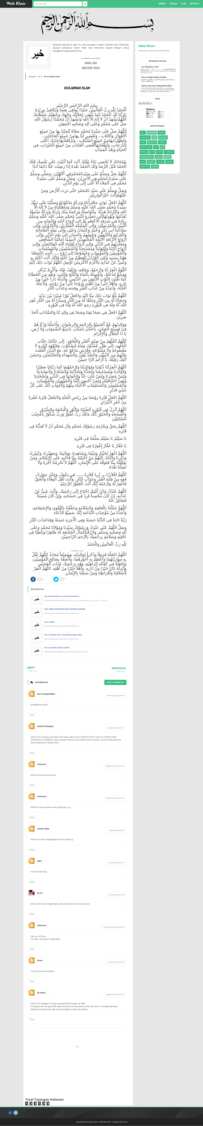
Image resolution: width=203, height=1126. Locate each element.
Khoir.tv (96, 68)
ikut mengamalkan (46, 693)
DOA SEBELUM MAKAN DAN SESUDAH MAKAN (64, 609)
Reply (32, 715)
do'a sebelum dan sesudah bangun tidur (63, 634)
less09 (159, 152)
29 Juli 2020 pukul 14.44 (116, 895)
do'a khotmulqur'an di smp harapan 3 (61, 596)
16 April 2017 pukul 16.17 (115, 728)
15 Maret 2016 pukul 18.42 (115, 696)
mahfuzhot (169, 152)
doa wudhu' (49, 622)
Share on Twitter (63, 579)
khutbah (162, 142)
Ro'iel (39, 893)
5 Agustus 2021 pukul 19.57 (115, 994)
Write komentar (115, 682)
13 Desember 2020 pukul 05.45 (113, 927)
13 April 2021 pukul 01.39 (115, 962)
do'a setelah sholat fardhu (56, 647)
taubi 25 (151, 162)
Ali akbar (41, 992)
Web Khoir (16, 4)
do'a (142, 132)
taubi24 (160, 162)
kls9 (152, 152)
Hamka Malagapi (45, 726)
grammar (163, 137)
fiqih (154, 137)
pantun (158, 157)
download (151, 132)
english (161, 132)
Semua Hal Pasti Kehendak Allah (156, 85)
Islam (95, 63)
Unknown (41, 764)
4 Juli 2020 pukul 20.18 (116, 830)
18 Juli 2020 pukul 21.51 (116, 863)
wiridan (155, 166)
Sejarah (167, 157)
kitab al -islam (146, 147)
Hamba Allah (43, 828)
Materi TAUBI (87, 68)
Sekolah (88, 63)
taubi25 (169, 162)
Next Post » (121, 671)
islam (143, 142)
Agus (39, 860)
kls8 (162, 147)
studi (143, 162)
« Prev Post (32, 671)
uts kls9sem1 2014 (149, 67)
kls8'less (144, 152)
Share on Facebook (40, 579)
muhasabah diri (147, 157)
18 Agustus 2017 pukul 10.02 (114, 766)
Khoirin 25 (152, 142)
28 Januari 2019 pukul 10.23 (115, 798)
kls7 (156, 147)
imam (39, 960)
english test (145, 137)
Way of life (145, 166)
